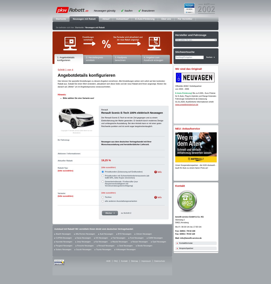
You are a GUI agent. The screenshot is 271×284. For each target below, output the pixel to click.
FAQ (116, 261)
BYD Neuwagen (124, 234)
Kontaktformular (186, 243)
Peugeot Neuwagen (64, 246)
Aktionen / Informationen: (69, 154)
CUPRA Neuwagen (64, 238)
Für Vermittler (185, 19)
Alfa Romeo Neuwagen (85, 234)
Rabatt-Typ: (65, 169)
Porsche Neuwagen (85, 246)
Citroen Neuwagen (144, 234)
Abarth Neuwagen (63, 234)
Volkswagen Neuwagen (126, 249)
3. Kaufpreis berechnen (121, 59)
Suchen (209, 57)
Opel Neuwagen (159, 242)
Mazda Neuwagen (120, 242)
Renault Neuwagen (106, 246)
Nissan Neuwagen (140, 242)
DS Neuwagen (102, 238)
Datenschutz (159, 261)
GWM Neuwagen (155, 238)
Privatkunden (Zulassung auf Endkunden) (124, 172)
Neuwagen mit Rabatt (84, 19)
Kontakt (124, 261)
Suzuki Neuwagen (83, 249)
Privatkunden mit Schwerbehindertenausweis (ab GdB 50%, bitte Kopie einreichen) (127, 177)
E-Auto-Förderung (145, 19)
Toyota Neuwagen (103, 249)
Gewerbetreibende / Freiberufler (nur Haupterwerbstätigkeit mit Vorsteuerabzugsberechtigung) (121, 184)
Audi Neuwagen (106, 234)
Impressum (146, 261)
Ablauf (105, 19)
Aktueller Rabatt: (65, 161)
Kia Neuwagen (101, 242)
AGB (108, 261)
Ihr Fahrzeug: (64, 140)
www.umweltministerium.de (186, 104)
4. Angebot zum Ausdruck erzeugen (153, 59)
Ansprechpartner (186, 248)
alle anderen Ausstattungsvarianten (121, 201)
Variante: (65, 194)
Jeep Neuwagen (84, 242)
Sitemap (134, 261)
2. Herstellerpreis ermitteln (94, 59)
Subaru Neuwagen (63, 249)
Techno (108, 197)
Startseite (61, 19)
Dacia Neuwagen (84, 238)
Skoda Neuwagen (144, 246)
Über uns (166, 19)
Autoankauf (122, 19)
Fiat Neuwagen (119, 238)
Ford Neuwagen (136, 238)
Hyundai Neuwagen (64, 242)
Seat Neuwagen (126, 246)
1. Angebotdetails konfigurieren (65, 59)
